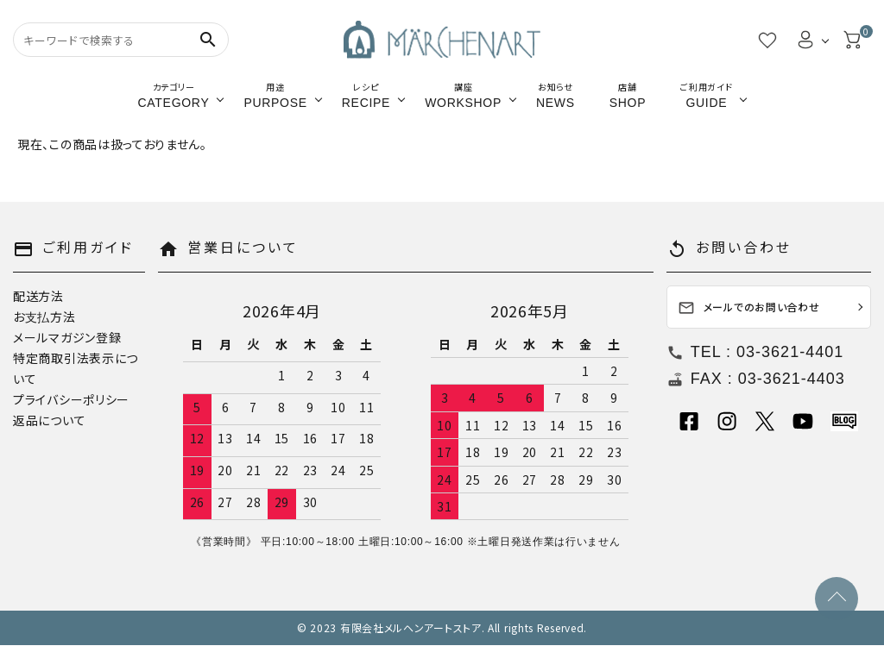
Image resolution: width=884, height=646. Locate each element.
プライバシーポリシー (71, 399)
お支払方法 (44, 316)
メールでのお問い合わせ (749, 308)
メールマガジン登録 (67, 337)
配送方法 (38, 295)
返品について (49, 420)
